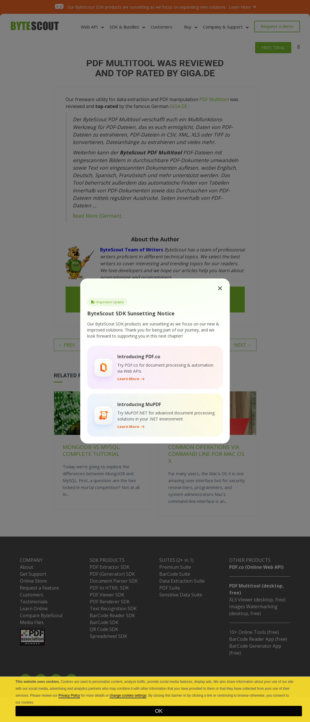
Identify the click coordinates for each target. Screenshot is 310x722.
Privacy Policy (69, 695)
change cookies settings (128, 695)
